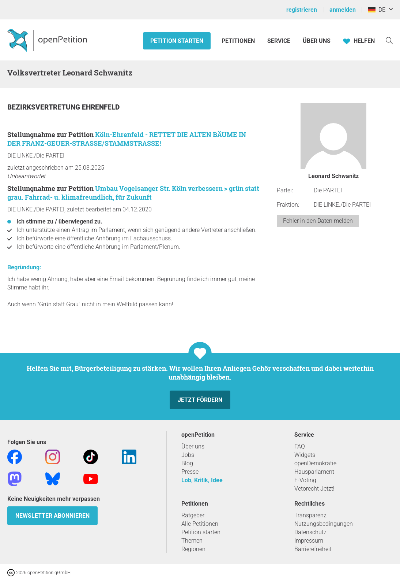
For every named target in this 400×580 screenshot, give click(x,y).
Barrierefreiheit (313, 549)
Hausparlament (314, 471)
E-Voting (305, 480)
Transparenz (310, 515)
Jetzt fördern (200, 399)
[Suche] (389, 40)
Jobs (187, 454)
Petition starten (176, 40)
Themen (192, 540)
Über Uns (317, 40)
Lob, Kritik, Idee (202, 480)
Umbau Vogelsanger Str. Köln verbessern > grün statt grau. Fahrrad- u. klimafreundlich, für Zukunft (133, 193)
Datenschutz (310, 532)
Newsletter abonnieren (52, 515)
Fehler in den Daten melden (318, 220)
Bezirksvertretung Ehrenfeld (63, 107)
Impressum (308, 540)
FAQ (299, 446)
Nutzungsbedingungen (323, 523)
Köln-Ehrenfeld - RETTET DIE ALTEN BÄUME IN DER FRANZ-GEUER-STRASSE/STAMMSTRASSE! (126, 139)
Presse (190, 471)
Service (278, 40)
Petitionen (239, 40)
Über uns (192, 446)
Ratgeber (192, 515)
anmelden (342, 9)
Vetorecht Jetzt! (314, 488)
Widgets (304, 454)
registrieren (301, 9)
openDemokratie (315, 463)
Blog (187, 463)
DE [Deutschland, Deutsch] (376, 9)
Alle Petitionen (199, 523)
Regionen (193, 549)
